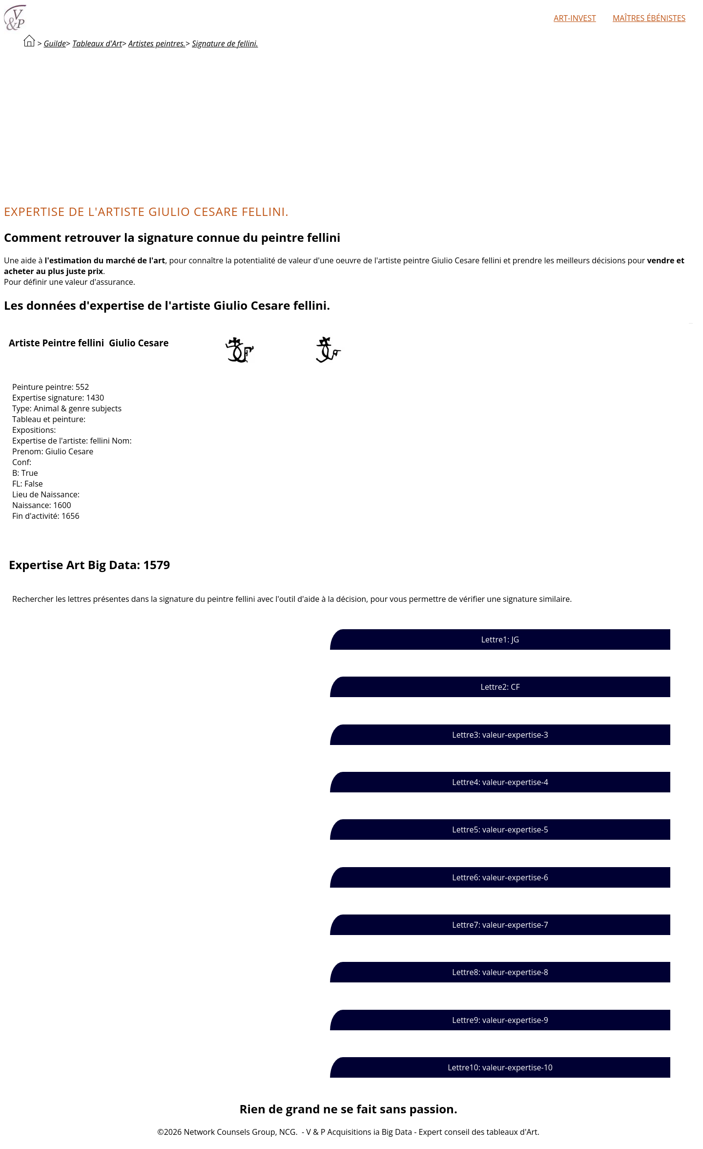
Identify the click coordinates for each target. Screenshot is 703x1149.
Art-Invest (575, 18)
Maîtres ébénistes (649, 18)
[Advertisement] (348, 125)
